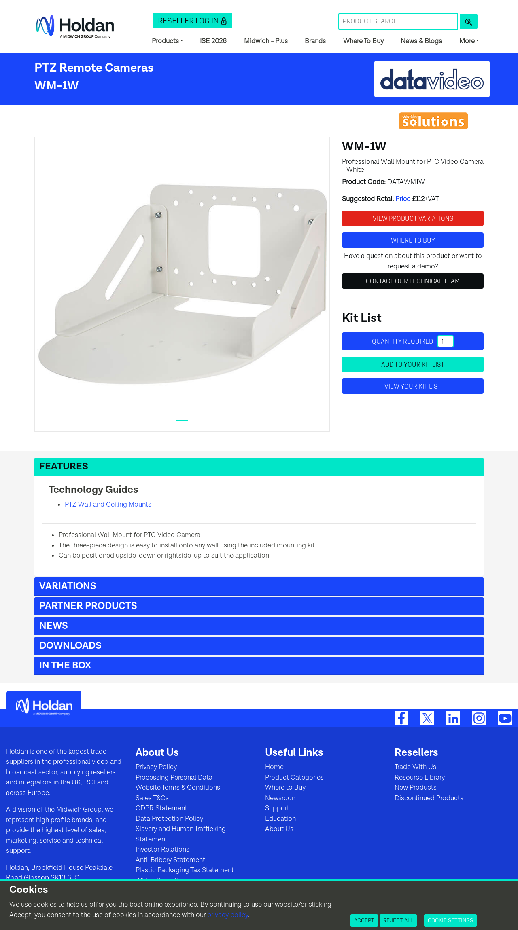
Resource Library (420, 777)
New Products (416, 787)
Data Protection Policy (169, 818)
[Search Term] (398, 21)
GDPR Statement (161, 808)
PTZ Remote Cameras (94, 68)
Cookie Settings (450, 920)
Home (274, 767)
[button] (192, 20)
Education (280, 818)
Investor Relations (162, 849)
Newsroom (281, 798)
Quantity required (413, 341)
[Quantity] (445, 341)
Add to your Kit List (412, 364)
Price (402, 198)
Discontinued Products (429, 798)
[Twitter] (427, 717)
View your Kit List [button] (412, 386)
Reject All (398, 920)
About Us (279, 828)
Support (277, 808)
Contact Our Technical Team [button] (413, 281)
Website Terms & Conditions (178, 787)
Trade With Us (415, 767)
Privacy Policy (156, 767)
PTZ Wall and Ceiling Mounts (108, 504)
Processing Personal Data (174, 777)
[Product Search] (469, 21)
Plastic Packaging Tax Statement (185, 870)
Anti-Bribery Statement (170, 860)
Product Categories (294, 777)
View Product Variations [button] (413, 218)
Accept (364, 920)
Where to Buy (285, 787)
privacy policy (227, 915)
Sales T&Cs (152, 798)
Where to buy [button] (413, 240)
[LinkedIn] (453, 717)
